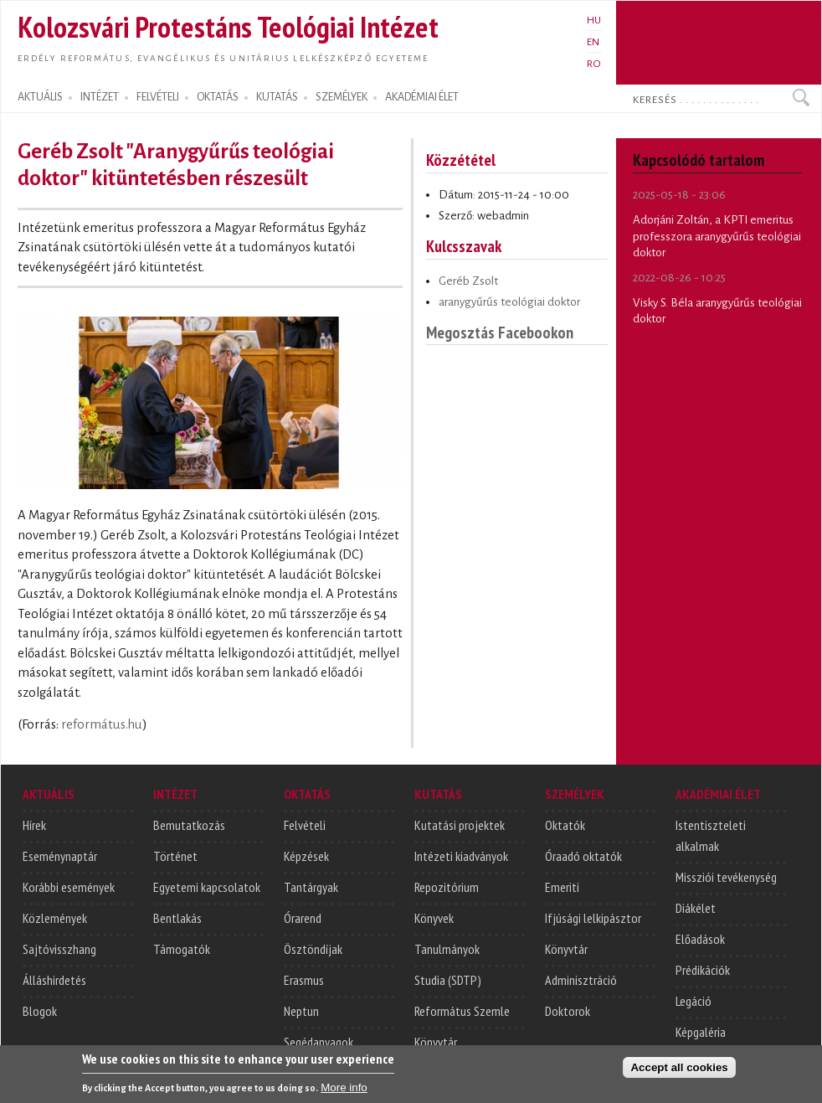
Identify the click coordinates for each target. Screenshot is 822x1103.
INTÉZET (99, 97)
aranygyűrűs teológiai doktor (509, 302)
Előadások (700, 938)
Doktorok (567, 1010)
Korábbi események (69, 887)
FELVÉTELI (157, 97)
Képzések (306, 856)
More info (344, 1092)
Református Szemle (462, 1010)
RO (594, 64)
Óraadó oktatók (583, 856)
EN (593, 42)
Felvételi (305, 825)
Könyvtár (435, 1041)
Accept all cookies (678, 1072)
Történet (175, 856)
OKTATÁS (218, 97)
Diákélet (696, 907)
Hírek (34, 825)
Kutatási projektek (459, 825)
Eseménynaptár (60, 856)
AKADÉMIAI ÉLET (422, 97)
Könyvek (434, 918)
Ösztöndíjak (313, 949)
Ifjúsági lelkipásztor (593, 918)
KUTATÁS (277, 97)
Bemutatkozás (189, 825)
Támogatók (181, 949)
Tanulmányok (447, 949)
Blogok (40, 1010)
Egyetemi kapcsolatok (206, 887)
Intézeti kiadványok (461, 856)
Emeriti (562, 887)
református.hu (101, 724)
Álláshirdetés (54, 980)
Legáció (694, 1000)
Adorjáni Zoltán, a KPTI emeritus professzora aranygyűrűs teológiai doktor (717, 236)
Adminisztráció (581, 980)
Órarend (302, 918)
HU (594, 20)
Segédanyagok (318, 1041)
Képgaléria (701, 1031)
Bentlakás (177, 918)
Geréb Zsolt (468, 281)
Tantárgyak (311, 887)
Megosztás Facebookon (499, 332)
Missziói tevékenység (726, 876)
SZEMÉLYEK (341, 97)
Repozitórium (446, 887)
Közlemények (55, 918)
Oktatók (565, 825)
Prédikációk (703, 969)
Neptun (301, 1010)
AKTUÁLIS (40, 97)
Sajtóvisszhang (59, 949)
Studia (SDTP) (447, 980)
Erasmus (304, 980)
